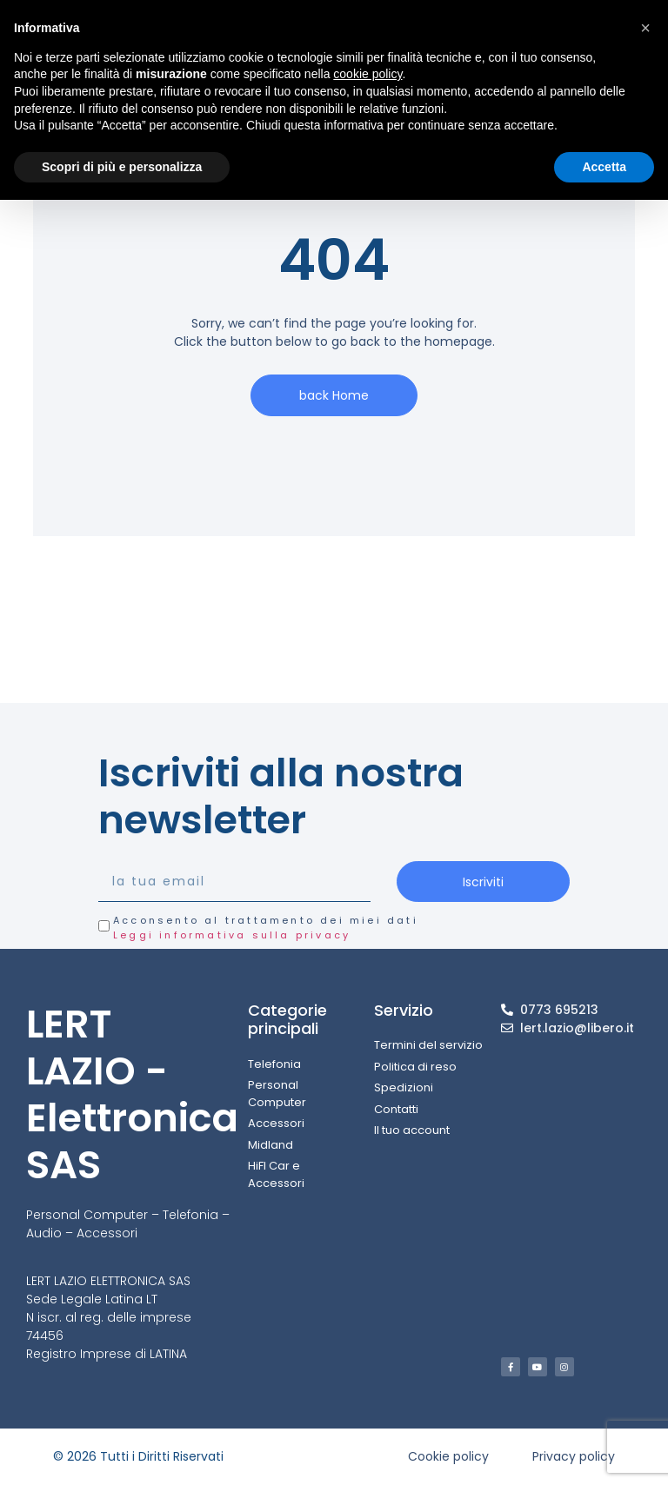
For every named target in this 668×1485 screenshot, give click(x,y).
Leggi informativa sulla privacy (232, 935)
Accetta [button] (604, 167)
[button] (645, 28)
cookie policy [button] (367, 74)
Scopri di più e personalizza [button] (122, 167)
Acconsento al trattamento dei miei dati (265, 927)
